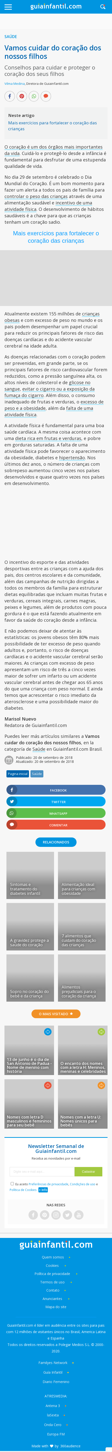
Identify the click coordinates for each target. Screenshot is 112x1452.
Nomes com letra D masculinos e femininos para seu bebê (29, 1121)
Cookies (53, 1265)
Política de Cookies (23, 1190)
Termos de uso (52, 1282)
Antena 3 (53, 1405)
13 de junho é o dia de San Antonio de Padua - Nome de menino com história (29, 1065)
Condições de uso (82, 1184)
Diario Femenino (56, 1381)
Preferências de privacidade (48, 1184)
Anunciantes (52, 1298)
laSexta (53, 1415)
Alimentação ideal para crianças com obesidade (78, 889)
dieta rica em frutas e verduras (48, 438)
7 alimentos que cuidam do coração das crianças (79, 940)
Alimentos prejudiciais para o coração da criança (79, 991)
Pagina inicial (18, 773)
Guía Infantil (52, 1372)
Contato (52, 1290)
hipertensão (72, 458)
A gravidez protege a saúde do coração (29, 942)
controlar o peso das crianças (36, 196)
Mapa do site (55, 1306)
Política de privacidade (52, 1273)
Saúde (10, 36)
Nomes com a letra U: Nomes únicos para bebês (80, 1121)
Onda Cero (52, 1424)
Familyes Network (52, 1362)
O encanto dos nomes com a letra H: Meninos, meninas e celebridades (83, 1067)
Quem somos (53, 1257)
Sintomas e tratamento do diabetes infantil (25, 889)
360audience (70, 1446)
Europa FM (56, 1434)
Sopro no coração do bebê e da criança (29, 994)
